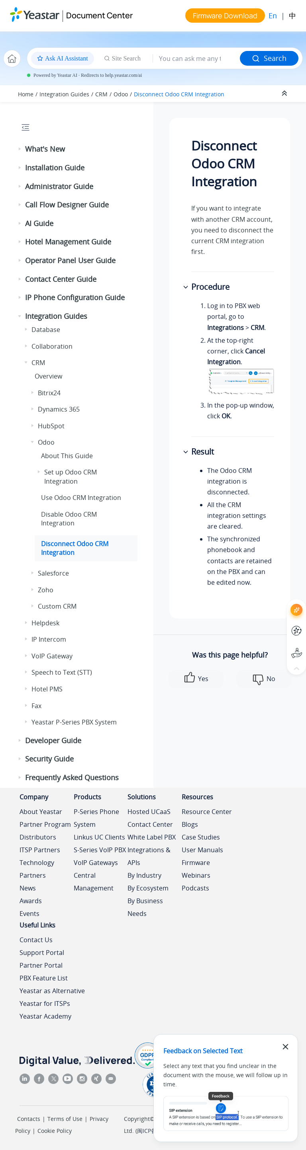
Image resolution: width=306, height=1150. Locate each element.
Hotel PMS (47, 689)
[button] (20, 149)
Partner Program (45, 824)
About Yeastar (41, 811)
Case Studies (201, 837)
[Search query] (196, 58)
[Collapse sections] (285, 93)
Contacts (28, 1119)
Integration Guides (64, 94)
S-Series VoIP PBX (100, 849)
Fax (36, 705)
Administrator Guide (59, 186)
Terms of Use (64, 1119)
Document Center (99, 15)
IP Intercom (48, 639)
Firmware (196, 862)
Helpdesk (45, 623)
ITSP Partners (40, 849)
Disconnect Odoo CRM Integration (179, 94)
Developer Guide (53, 740)
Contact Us (36, 939)
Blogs (190, 824)
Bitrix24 (49, 393)
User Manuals (202, 849)
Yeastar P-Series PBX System (74, 722)
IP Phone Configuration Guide (75, 297)
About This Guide (67, 455)
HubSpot (51, 426)
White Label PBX (152, 837)
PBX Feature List (44, 978)
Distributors (38, 837)
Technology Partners (37, 869)
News (28, 888)
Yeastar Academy (45, 1016)
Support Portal (42, 952)
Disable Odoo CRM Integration (69, 518)
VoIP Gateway (52, 656)
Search (269, 58)
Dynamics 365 (59, 409)
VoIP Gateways (96, 862)
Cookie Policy (54, 1130)
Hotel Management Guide (68, 241)
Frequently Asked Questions (72, 777)
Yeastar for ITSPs (45, 1003)
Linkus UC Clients (99, 837)
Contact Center (150, 824)
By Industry (144, 875)
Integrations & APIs (149, 856)
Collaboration (52, 346)
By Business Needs (145, 907)
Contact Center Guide (60, 279)
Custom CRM (57, 606)
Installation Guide (54, 167)
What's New (45, 149)
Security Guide (49, 758)
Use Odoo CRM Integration (81, 497)
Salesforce (53, 573)
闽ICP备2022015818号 (165, 1130)
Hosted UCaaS (149, 811)
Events (29, 913)
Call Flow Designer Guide (67, 204)
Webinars (196, 875)
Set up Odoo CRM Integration (70, 476)
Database (45, 329)
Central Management (94, 881)
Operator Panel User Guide (70, 260)
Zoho (45, 590)
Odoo (121, 94)
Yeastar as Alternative (52, 990)
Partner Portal (41, 965)
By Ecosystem (148, 888)
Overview (48, 376)
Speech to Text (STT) (61, 672)
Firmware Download (225, 15)
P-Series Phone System (96, 818)
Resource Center (207, 811)
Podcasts (195, 888)
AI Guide (39, 223)
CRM (101, 94)
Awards (31, 900)
